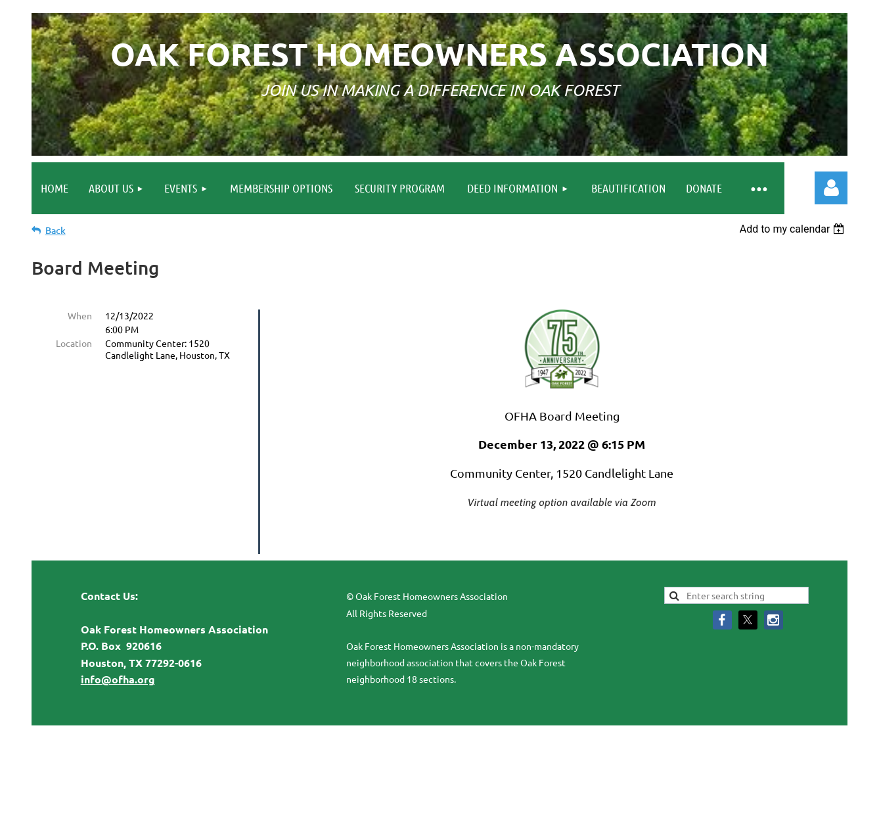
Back (55, 230)
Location (74, 343)
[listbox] (794, 229)
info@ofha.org (118, 651)
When (80, 315)
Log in (831, 188)
